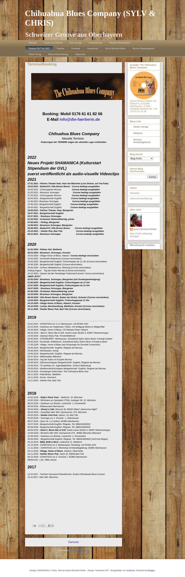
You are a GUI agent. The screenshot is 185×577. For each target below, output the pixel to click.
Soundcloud (92, 48)
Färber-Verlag (35, 54)
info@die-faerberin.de (80, 119)
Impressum (80, 54)
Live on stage (75, 43)
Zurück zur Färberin (53, 43)
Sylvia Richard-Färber (115, 48)
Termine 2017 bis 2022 (39, 48)
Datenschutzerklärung (58, 54)
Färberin (138, 133)
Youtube (60, 48)
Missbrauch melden (142, 245)
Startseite (33, 43)
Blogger (151, 570)
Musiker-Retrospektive (120, 43)
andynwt (131, 570)
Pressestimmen (96, 43)
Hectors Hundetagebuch (144, 48)
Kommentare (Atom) (79, 550)
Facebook (75, 48)
